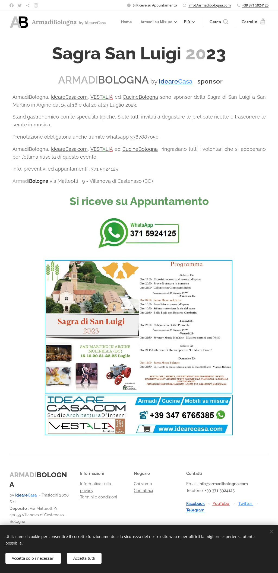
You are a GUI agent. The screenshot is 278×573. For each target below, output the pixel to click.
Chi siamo (143, 483)
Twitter (245, 503)
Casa (32, 495)
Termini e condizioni (98, 497)
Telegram (195, 510)
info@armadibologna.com (209, 5)
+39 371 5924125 (255, 5)
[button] (219, 22)
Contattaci (143, 490)
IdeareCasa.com (69, 97)
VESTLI (101, 97)
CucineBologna (140, 97)
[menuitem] (125, 22)
